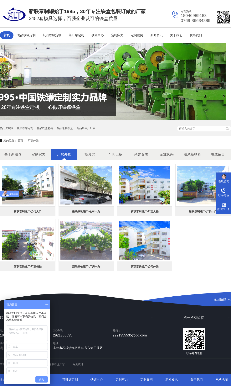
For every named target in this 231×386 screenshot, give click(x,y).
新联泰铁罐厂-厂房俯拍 (28, 266)
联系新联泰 (192, 154)
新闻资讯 (156, 35)
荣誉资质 (141, 154)
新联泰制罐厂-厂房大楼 (145, 211)
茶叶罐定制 (76, 35)
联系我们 (196, 35)
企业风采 (167, 154)
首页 (7, 35)
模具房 (90, 154)
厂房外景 (33, 140)
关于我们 (176, 35)
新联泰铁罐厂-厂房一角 (86, 266)
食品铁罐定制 (26, 35)
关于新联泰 (13, 154)
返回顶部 (220, 299)
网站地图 (221, 379)
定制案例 (137, 35)
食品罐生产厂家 (85, 128)
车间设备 (115, 154)
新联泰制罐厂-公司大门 (28, 211)
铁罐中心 (97, 35)
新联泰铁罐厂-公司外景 (145, 266)
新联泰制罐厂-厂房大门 (203, 211)
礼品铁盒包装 (45, 128)
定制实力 (117, 35)
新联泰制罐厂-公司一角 (86, 211)
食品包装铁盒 (65, 128)
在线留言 (218, 154)
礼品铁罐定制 (52, 35)
